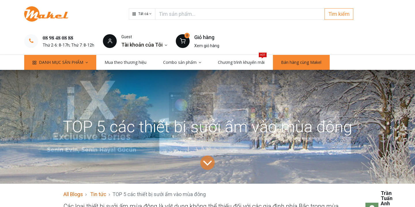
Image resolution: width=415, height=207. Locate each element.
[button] (142, 14)
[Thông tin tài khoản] (144, 44)
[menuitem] (125, 62)
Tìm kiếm (339, 14)
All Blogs (73, 194)
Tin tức (98, 194)
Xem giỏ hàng (206, 45)
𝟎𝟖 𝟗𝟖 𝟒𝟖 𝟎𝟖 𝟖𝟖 (58, 38)
